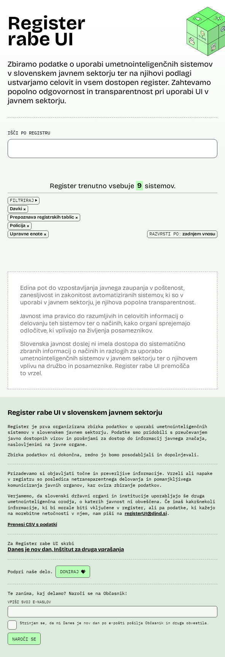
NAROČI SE (24, 639)
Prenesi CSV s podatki (32, 524)
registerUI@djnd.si (146, 513)
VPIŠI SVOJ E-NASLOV (112, 608)
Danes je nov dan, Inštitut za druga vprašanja (66, 549)
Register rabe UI (47, 31)
